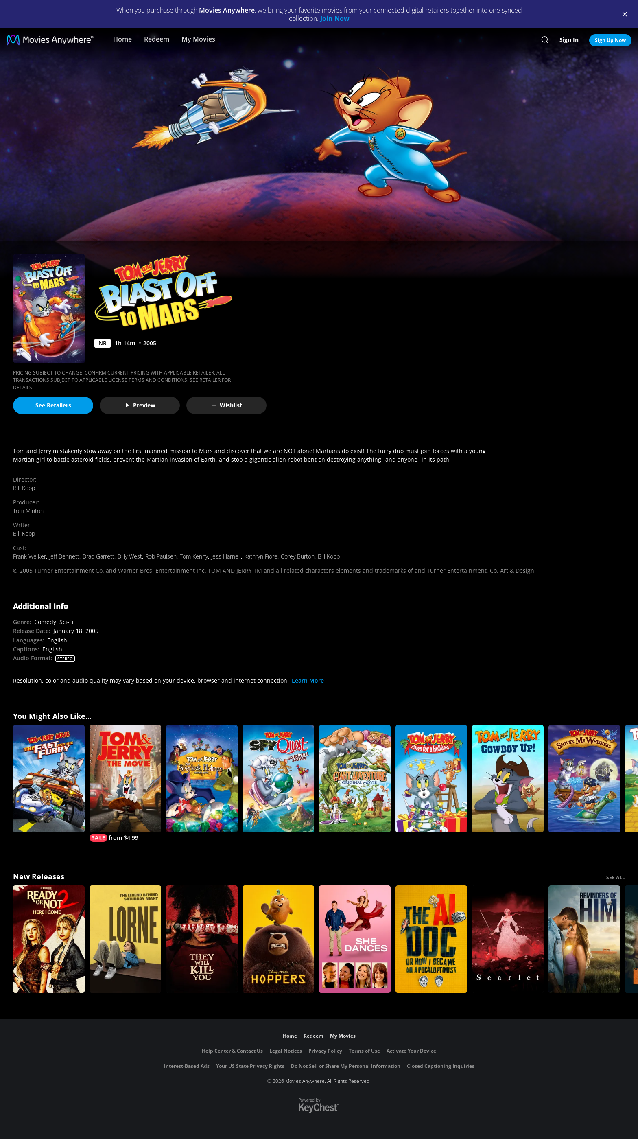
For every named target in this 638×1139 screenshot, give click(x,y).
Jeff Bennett (64, 556)
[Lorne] (125, 939)
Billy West (130, 556)
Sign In (569, 40)
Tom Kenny (194, 556)
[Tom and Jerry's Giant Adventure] (355, 778)
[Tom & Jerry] (125, 783)
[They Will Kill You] (202, 939)
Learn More (308, 680)
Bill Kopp (24, 488)
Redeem (156, 39)
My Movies (198, 39)
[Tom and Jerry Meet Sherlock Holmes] (202, 778)
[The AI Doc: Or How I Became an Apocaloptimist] (431, 939)
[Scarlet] (508, 939)
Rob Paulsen (161, 556)
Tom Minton (28, 511)
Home (122, 39)
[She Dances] (355, 939)
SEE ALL (615, 877)
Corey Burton (298, 556)
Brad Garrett (98, 556)
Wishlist (226, 405)
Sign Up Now (610, 40)
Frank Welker (29, 556)
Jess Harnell (226, 556)
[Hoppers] (278, 939)
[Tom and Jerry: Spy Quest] (278, 778)
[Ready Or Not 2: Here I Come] (49, 939)
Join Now (335, 18)
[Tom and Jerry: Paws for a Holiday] (431, 778)
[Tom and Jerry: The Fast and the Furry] (49, 778)
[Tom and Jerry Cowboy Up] (508, 778)
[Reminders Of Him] (584, 939)
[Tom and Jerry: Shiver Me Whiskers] (584, 778)
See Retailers (53, 405)
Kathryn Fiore (260, 556)
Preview (140, 405)
